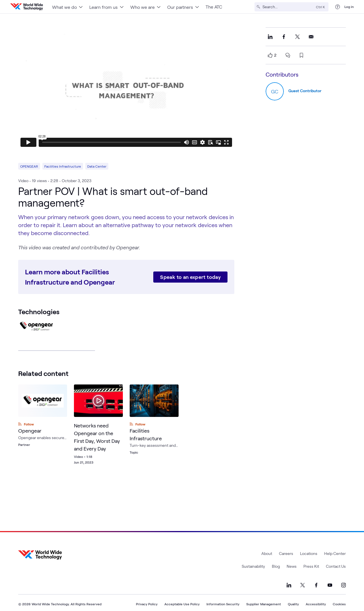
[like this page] (270, 55)
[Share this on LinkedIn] (270, 36)
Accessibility (316, 604)
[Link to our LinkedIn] (289, 585)
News (292, 566)
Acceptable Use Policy (182, 604)
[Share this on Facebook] (284, 36)
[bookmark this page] (301, 55)
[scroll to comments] (288, 55)
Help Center (335, 553)
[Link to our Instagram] (343, 585)
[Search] (288, 7)
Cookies (339, 604)
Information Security (222, 604)
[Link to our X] (302, 585)
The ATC (214, 6)
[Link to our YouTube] (330, 585)
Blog (276, 566)
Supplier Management (263, 604)
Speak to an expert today (190, 277)
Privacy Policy (147, 604)
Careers (286, 553)
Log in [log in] (349, 7)
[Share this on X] (297, 36)
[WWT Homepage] (26, 6)
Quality (293, 604)
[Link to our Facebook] (316, 585)
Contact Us (336, 566)
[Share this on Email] (311, 36)
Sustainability (253, 566)
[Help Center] (337, 7)
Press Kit (311, 566)
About (266, 553)
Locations (308, 553)
